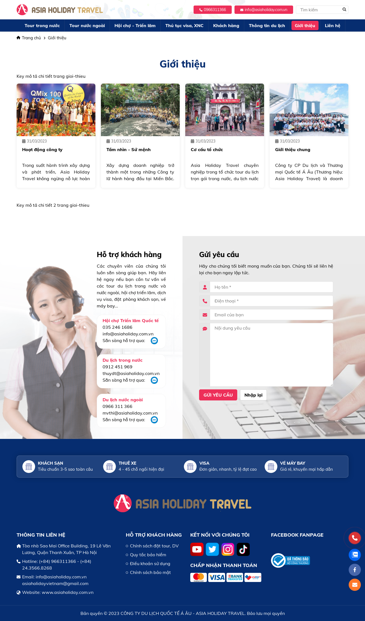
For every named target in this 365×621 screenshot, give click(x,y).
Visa (204, 463)
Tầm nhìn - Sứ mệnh (128, 149)
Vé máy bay (292, 463)
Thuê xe (127, 463)
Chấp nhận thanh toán (223, 565)
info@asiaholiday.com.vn (263, 9)
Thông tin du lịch (267, 25)
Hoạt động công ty (42, 149)
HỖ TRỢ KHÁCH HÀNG (154, 535)
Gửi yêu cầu (218, 395)
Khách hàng (226, 25)
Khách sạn (50, 463)
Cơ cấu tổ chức (207, 149)
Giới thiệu (305, 25)
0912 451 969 (117, 366)
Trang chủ (29, 37)
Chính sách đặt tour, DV (154, 545)
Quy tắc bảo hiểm (148, 554)
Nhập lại (253, 395)
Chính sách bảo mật (150, 572)
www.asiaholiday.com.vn (67, 592)
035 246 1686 (117, 327)
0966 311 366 (117, 406)
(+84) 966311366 (57, 561)
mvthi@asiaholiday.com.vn (130, 413)
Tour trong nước (42, 25)
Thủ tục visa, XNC (184, 25)
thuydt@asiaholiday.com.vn (131, 373)
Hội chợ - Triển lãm (135, 25)
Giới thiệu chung (292, 149)
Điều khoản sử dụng (150, 563)
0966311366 (212, 9)
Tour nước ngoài (87, 25)
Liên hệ (332, 25)
